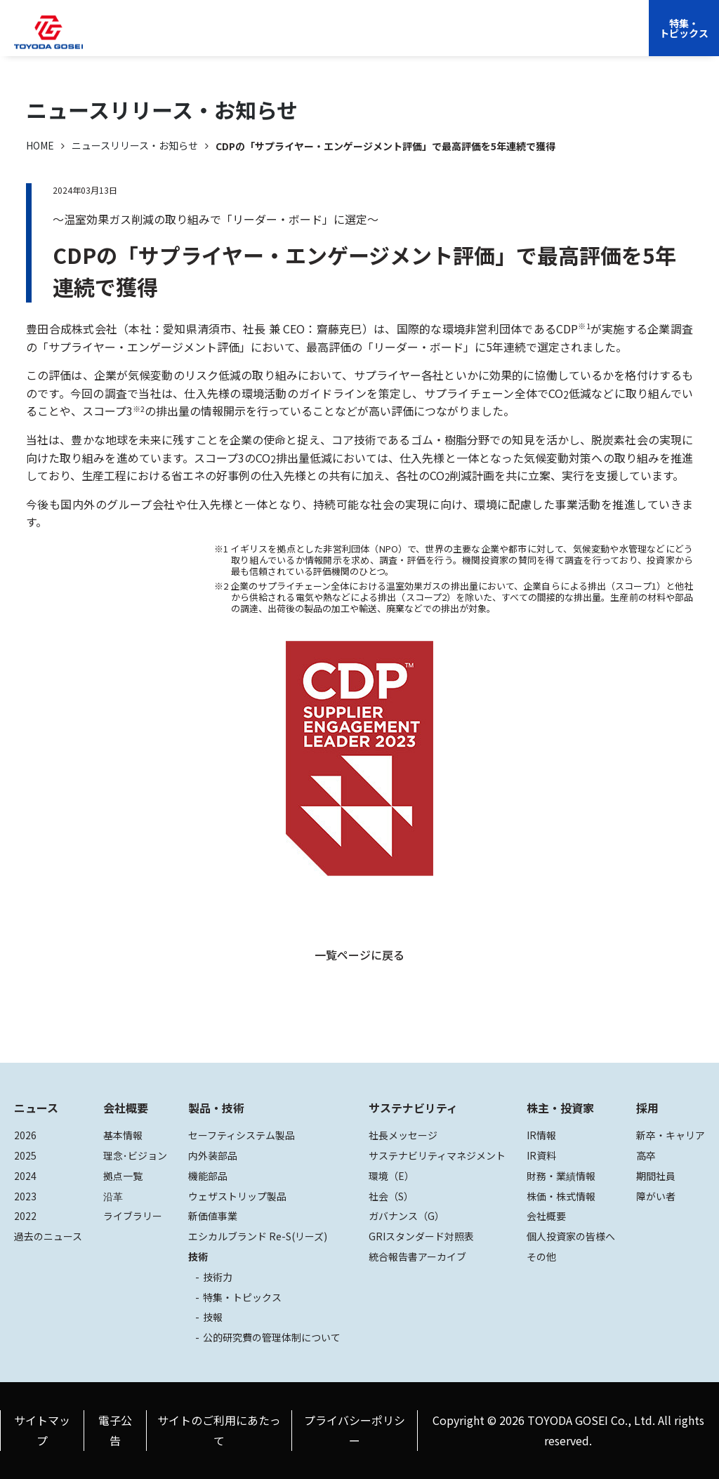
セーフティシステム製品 (241, 1135)
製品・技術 (216, 1107)
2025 (25, 1155)
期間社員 (655, 1176)
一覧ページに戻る (359, 954)
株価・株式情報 (561, 1196)
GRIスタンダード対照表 (421, 1236)
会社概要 (223, 39)
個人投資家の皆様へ (571, 1236)
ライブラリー (132, 1216)
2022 (25, 1216)
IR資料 (541, 1155)
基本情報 (123, 1135)
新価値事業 (212, 1216)
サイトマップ (42, 1430)
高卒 (646, 1155)
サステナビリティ (361, 39)
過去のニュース (48, 1236)
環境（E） (391, 1176)
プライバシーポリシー (354, 1430)
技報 (213, 1317)
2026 (25, 1135)
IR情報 (541, 1135)
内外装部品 (212, 1155)
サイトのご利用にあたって (219, 1430)
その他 (541, 1256)
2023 (25, 1196)
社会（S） (391, 1196)
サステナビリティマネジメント (437, 1155)
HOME (40, 145)
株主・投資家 (443, 39)
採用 (498, 39)
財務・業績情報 (561, 1176)
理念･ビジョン (135, 1155)
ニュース (36, 1107)
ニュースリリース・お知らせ (135, 145)
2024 (25, 1176)
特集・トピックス (683, 28)
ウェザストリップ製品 (237, 1196)
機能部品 (207, 1176)
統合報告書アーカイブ (417, 1256)
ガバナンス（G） (406, 1216)
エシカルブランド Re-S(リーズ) (257, 1236)
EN (532, 38)
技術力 (217, 1277)
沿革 (113, 1196)
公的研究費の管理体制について (272, 1337)
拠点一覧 (123, 1176)
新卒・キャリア (670, 1135)
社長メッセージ (403, 1135)
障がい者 (655, 1196)
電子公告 (115, 1430)
